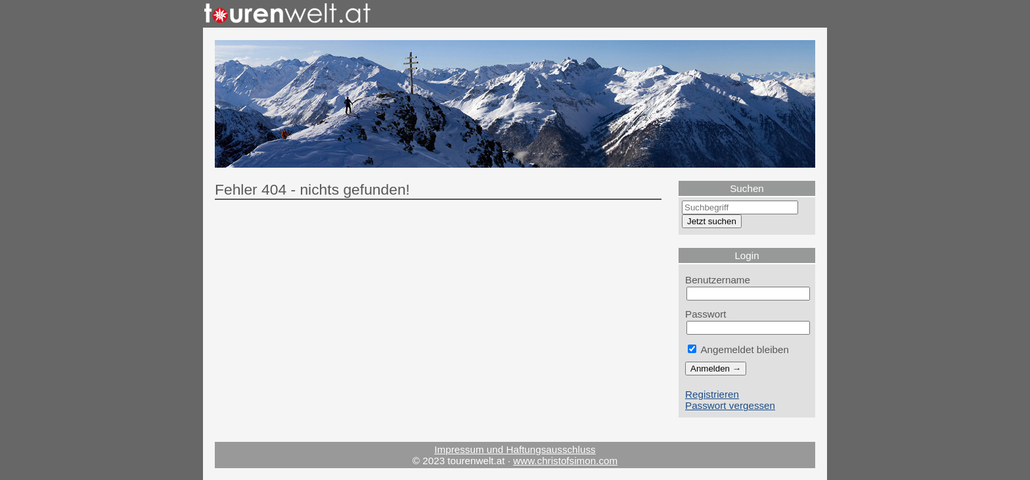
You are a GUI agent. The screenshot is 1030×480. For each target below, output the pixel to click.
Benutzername (717, 279)
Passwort (706, 314)
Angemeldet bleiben (738, 349)
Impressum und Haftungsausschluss (514, 449)
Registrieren (712, 394)
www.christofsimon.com (565, 460)
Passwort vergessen (730, 405)
